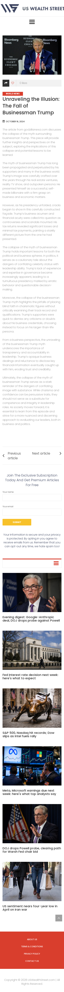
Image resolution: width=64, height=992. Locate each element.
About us (32, 939)
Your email (32, 510)
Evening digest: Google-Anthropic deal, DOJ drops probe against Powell (31, 619)
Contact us (32, 961)
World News (13, 94)
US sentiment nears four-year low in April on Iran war (30, 908)
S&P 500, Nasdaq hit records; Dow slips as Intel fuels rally (28, 734)
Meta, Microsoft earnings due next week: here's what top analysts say (29, 792)
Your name (32, 496)
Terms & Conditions (32, 946)
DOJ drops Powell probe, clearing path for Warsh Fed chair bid (32, 850)
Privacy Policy (32, 953)
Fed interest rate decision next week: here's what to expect (30, 676)
